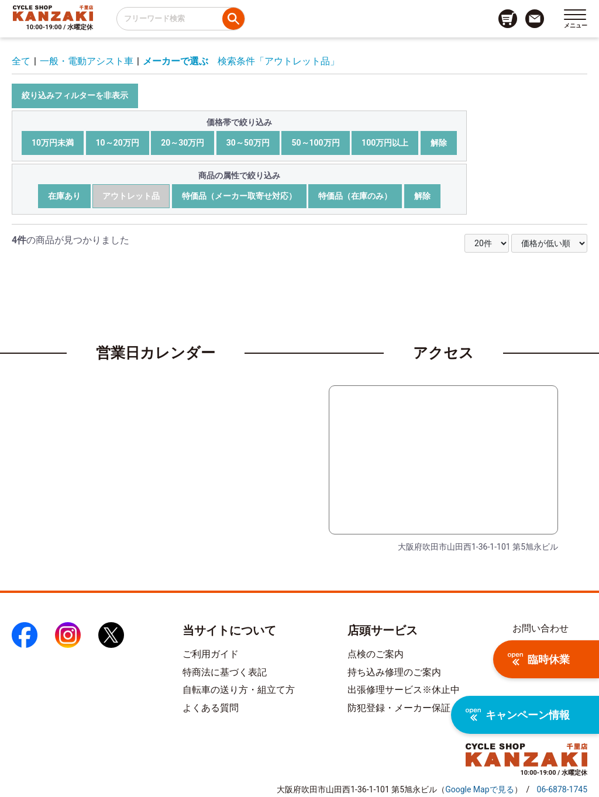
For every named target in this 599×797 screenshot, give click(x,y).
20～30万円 (182, 142)
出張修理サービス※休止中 (403, 689)
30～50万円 (248, 142)
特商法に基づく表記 (225, 672)
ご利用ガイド (211, 654)
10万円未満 (53, 142)
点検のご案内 (375, 654)
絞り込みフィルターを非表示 (75, 95)
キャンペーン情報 (518, 715)
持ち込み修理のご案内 (394, 672)
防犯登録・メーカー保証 (398, 707)
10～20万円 (117, 142)
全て (21, 61)
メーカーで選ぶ (175, 61)
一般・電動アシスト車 (86, 61)
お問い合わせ (540, 628)
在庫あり (64, 196)
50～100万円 (315, 142)
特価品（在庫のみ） (355, 196)
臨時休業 (539, 659)
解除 (439, 142)
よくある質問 (211, 707)
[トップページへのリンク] (53, 12)
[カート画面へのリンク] (507, 18)
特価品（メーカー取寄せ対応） (239, 196)
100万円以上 (385, 142)
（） (479, 789)
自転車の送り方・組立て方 (239, 689)
